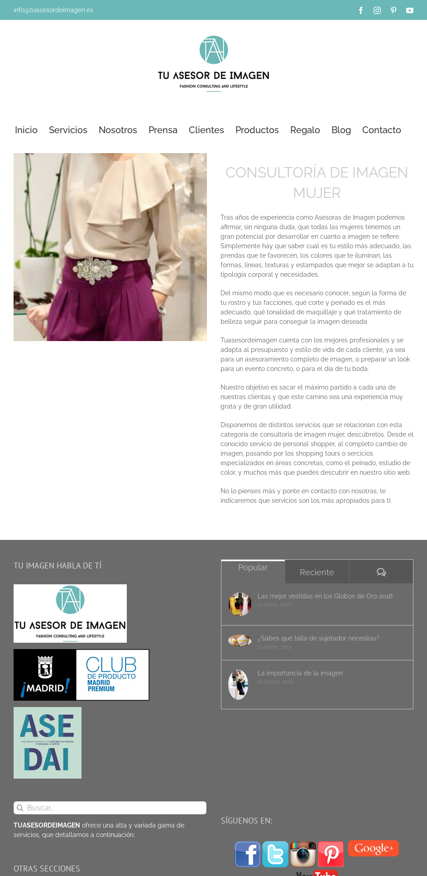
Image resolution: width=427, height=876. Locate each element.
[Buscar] (20, 807)
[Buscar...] (110, 807)
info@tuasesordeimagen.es (53, 10)
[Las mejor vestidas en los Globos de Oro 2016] (240, 604)
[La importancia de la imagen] (240, 684)
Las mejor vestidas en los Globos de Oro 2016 (325, 596)
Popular (253, 567)
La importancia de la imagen (300, 673)
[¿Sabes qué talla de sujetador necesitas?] (240, 640)
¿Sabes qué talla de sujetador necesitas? (318, 638)
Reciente (317, 572)
